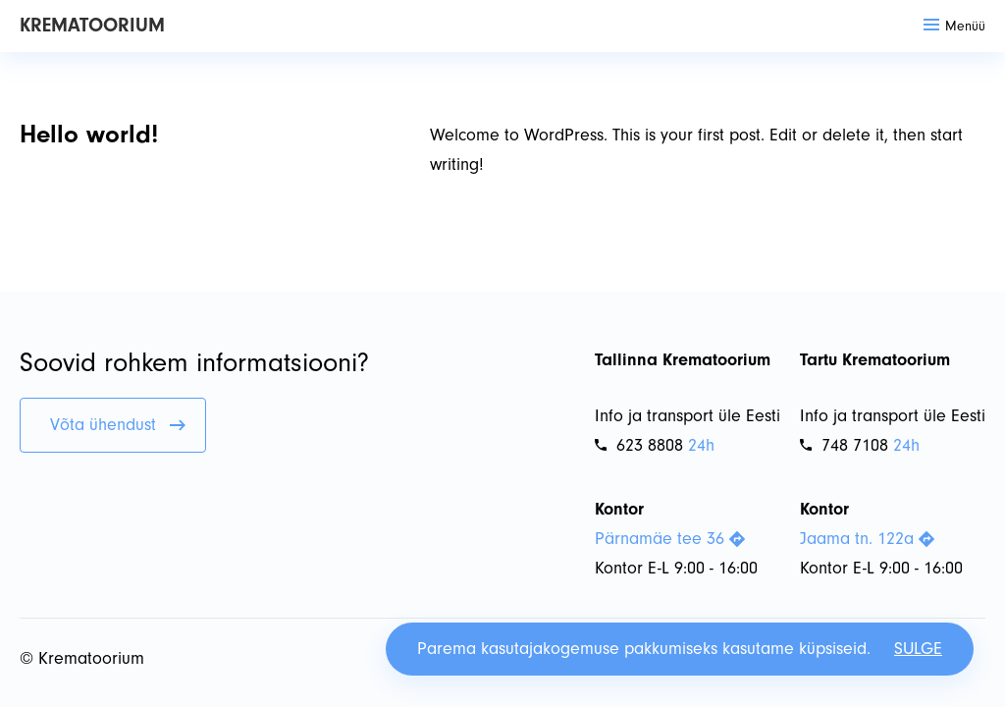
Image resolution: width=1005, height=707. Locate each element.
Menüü (954, 26)
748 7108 (844, 445)
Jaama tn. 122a (867, 538)
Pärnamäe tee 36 (670, 538)
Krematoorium (92, 25)
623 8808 (639, 445)
